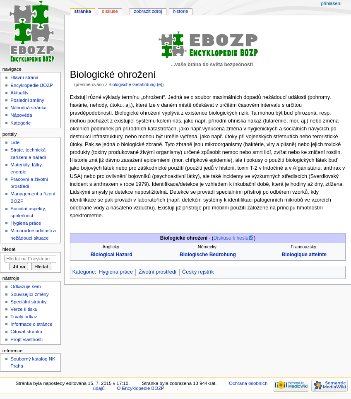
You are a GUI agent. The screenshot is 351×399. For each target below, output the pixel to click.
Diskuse (110, 11)
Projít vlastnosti (26, 339)
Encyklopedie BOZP (31, 85)
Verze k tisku (23, 309)
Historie (180, 11)
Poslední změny (27, 100)
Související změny (29, 294)
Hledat (8, 249)
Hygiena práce (116, 272)
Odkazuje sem (25, 286)
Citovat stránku (26, 331)
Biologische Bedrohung (208, 254)
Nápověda (21, 115)
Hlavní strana (24, 77)
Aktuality (19, 92)
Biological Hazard (111, 254)
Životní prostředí (158, 272)
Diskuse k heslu (231, 238)
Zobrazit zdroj (148, 11)
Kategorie (83, 272)
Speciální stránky (28, 301)
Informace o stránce (31, 324)
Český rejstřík (198, 272)
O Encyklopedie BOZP (140, 388)
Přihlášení (331, 3)
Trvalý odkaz (23, 316)
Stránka (82, 11)
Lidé (14, 142)
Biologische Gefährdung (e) (135, 84)
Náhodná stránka (28, 107)
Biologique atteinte (303, 254)
